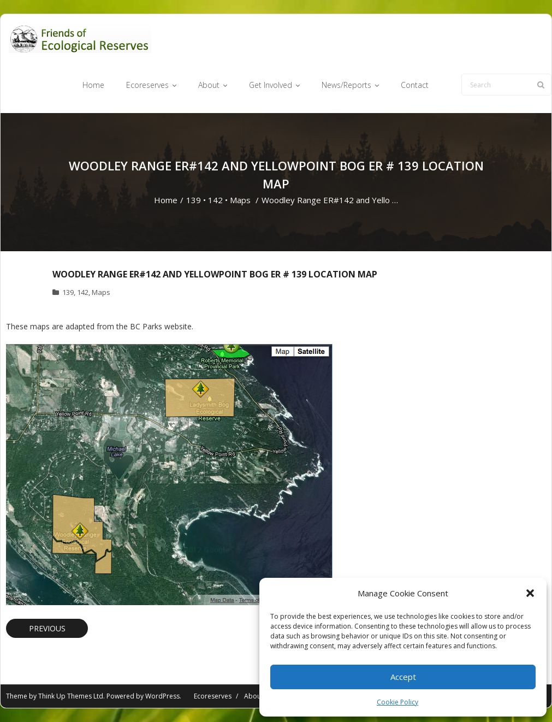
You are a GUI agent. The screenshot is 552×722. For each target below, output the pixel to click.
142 (215, 199)
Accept (403, 676)
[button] (530, 593)
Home (165, 199)
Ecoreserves (213, 696)
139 (193, 199)
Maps (240, 199)
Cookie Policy (397, 702)
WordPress (162, 696)
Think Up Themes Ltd (70, 696)
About (253, 696)
